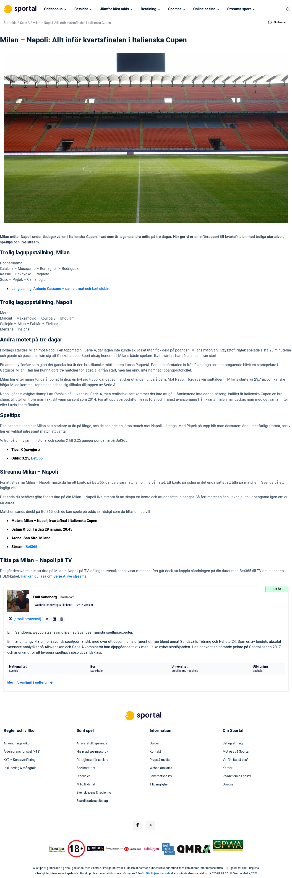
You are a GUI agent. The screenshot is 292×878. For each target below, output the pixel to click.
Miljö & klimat (86, 784)
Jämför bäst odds (114, 9)
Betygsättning (233, 743)
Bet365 (37, 458)
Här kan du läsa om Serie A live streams (53, 576)
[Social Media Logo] (137, 825)
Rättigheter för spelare (92, 760)
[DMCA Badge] (57, 849)
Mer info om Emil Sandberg (30, 682)
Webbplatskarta (161, 768)
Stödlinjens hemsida (158, 873)
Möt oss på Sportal (236, 751)
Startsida (10, 23)
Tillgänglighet (159, 784)
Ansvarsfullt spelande (92, 743)
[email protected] (27, 619)
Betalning (148, 9)
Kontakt (155, 751)
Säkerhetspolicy (161, 776)
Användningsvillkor (17, 743)
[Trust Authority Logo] (95, 849)
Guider (154, 743)
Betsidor (81, 9)
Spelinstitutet (86, 768)
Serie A (25, 23)
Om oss (228, 784)
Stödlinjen (84, 776)
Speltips (174, 9)
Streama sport (239, 9)
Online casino (204, 9)
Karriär (227, 768)
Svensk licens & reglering (94, 792)
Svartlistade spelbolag (92, 801)
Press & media (160, 760)
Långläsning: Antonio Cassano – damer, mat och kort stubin (60, 289)
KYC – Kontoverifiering (20, 760)
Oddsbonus (53, 9)
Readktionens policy (237, 776)
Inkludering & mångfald (20, 768)
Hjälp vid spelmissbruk (92, 751)
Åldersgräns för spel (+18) (22, 751)
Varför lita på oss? (235, 760)
